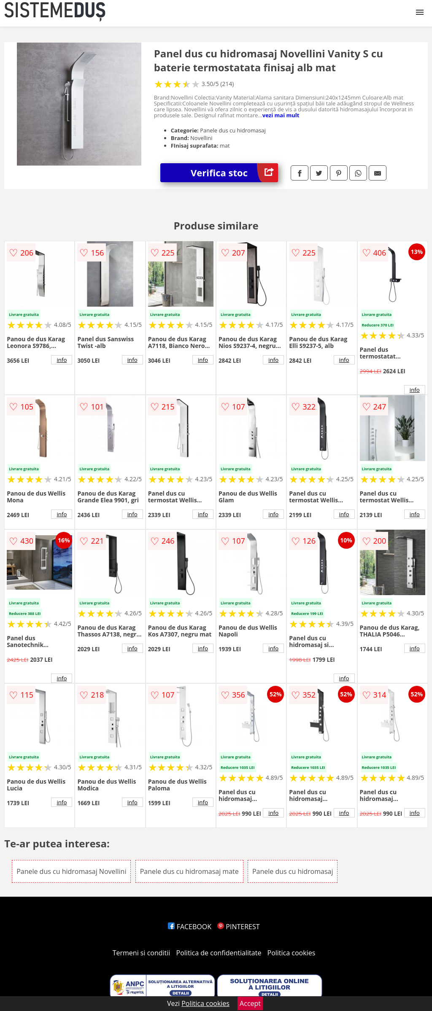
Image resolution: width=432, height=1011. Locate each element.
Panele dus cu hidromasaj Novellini (71, 871)
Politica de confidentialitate (219, 952)
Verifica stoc (234, 172)
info (62, 360)
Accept (250, 1003)
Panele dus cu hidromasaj (292, 871)
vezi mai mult (281, 115)
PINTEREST (238, 926)
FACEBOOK (189, 926)
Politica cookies (291, 952)
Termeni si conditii (141, 952)
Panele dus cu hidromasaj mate (189, 871)
